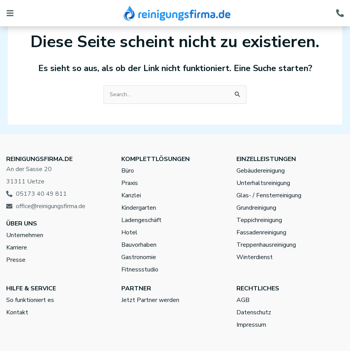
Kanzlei (131, 195)
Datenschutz (253, 312)
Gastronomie (138, 257)
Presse (15, 260)
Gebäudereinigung (260, 170)
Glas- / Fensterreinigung (268, 195)
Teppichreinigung (259, 220)
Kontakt (17, 312)
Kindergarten (138, 207)
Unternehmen (24, 235)
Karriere (16, 247)
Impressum (251, 324)
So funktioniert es (30, 300)
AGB (243, 300)
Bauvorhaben (138, 245)
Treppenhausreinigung (266, 245)
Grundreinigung (256, 207)
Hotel (129, 232)
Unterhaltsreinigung (263, 183)
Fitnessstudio (139, 269)
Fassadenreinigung (261, 232)
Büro (127, 170)
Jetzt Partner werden (150, 300)
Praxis (129, 183)
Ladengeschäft (141, 220)
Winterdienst (254, 257)
